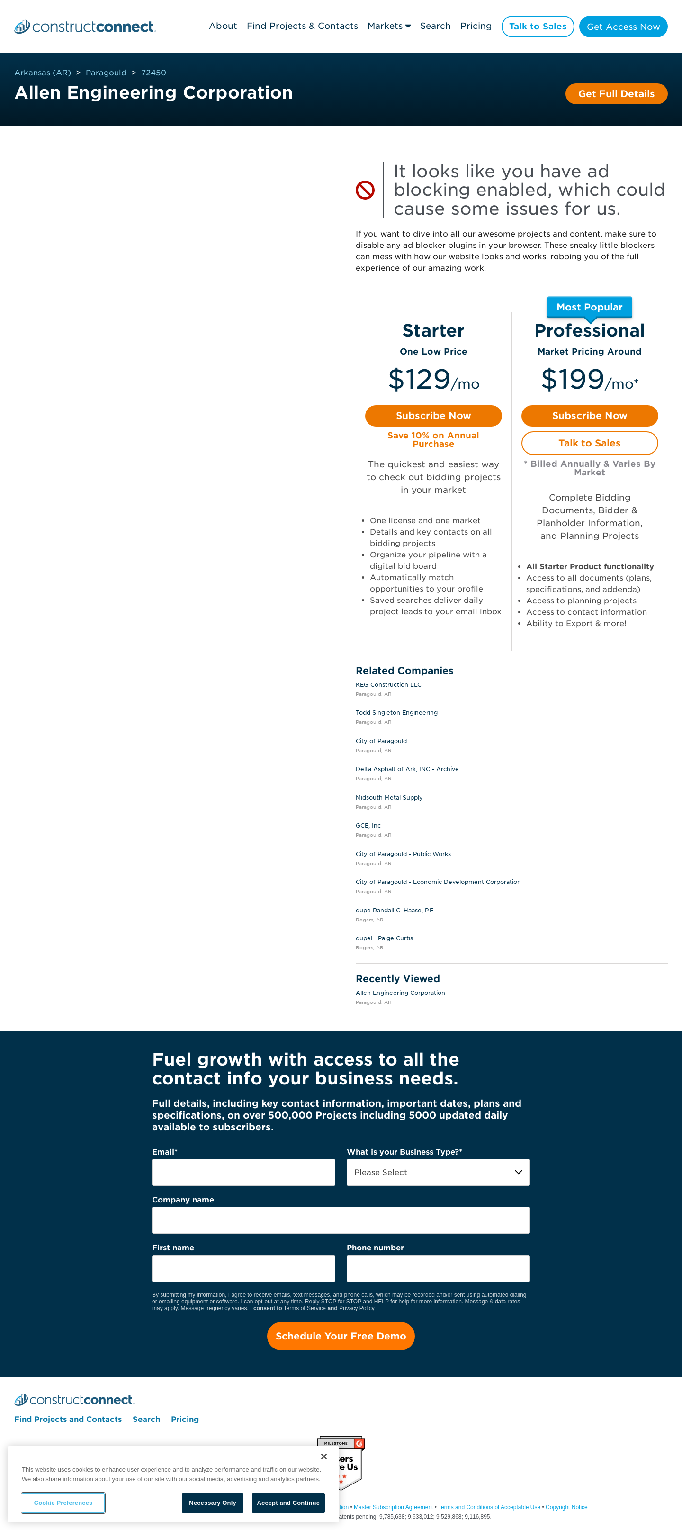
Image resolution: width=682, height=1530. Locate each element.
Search (434, 26)
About (221, 26)
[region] (173, 1484)
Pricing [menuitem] (185, 1419)
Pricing (475, 26)
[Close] (324, 1456)
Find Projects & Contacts (301, 26)
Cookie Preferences (63, 1502)
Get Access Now (623, 27)
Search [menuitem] (146, 1419)
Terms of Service (305, 1308)
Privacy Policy (357, 1308)
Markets (383, 26)
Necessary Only (212, 1502)
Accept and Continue (288, 1502)
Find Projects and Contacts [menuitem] (68, 1419)
